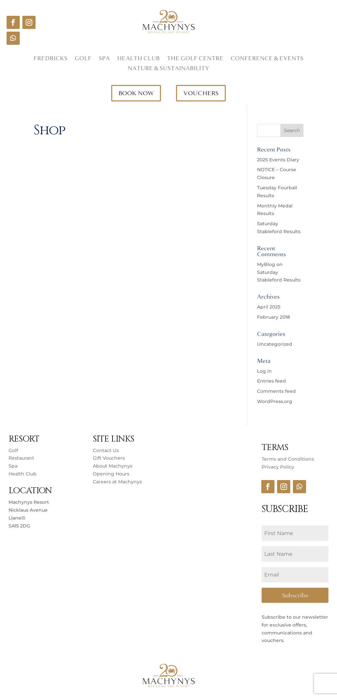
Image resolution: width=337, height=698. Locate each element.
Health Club (138, 59)
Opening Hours (111, 474)
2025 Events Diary (278, 160)
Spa (104, 59)
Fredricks (50, 59)
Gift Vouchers (109, 458)
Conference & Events (267, 59)
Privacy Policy (278, 467)
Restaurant (21, 458)
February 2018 (273, 317)
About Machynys (112, 466)
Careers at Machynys (118, 482)
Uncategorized (274, 344)
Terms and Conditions (288, 459)
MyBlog (266, 264)
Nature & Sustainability (168, 69)
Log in (264, 371)
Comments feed (276, 391)
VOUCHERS (201, 93)
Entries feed (271, 381)
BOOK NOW (136, 93)
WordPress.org (274, 401)
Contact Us (106, 450)
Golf (83, 59)
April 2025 (268, 307)
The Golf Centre (195, 59)
